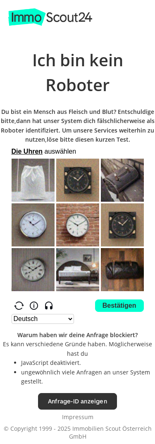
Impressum (77, 417)
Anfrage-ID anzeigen (77, 401)
